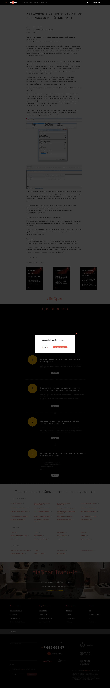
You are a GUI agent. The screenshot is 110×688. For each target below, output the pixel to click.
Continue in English (60, 347)
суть (86, 2)
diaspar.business (61, 340)
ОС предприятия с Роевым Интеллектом (34, 2)
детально (96, 2)
